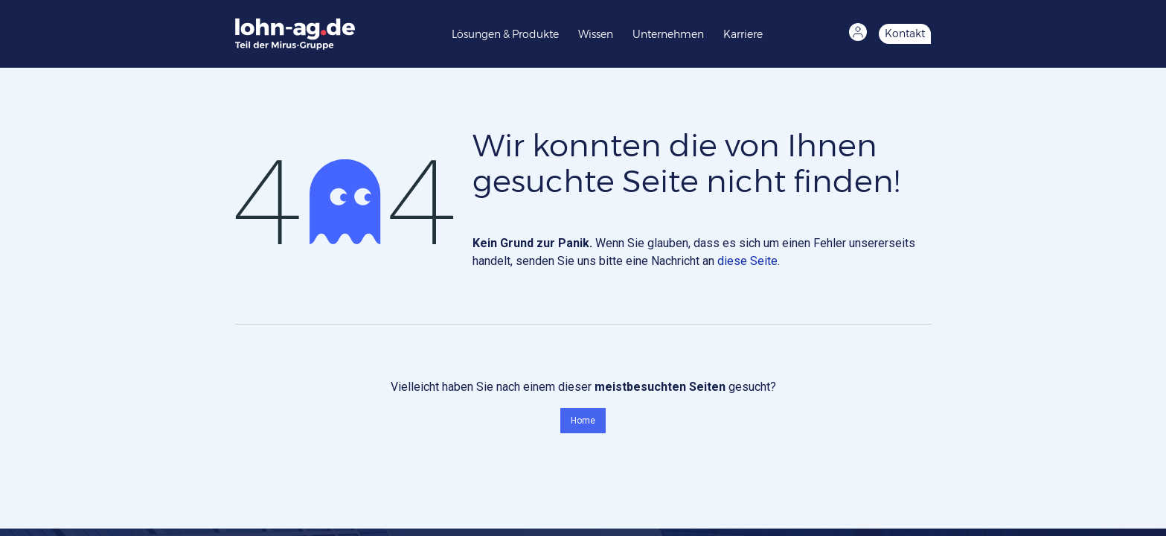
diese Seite (747, 261)
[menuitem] (509, 33)
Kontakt (905, 33)
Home (583, 420)
